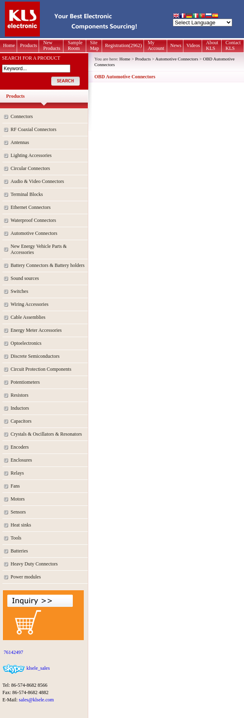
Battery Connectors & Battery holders (48, 265)
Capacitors (21, 421)
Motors (18, 499)
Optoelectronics (26, 343)
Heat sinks (21, 525)
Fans (15, 486)
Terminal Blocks (27, 194)
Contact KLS (233, 45)
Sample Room (75, 45)
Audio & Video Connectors (37, 181)
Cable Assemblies (28, 317)
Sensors (18, 512)
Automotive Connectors (34, 233)
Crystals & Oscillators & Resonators (46, 434)
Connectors (22, 116)
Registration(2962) (123, 45)
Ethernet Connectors (30, 207)
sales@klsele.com (36, 700)
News (175, 45)
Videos (193, 45)
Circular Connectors (30, 168)
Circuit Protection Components (41, 369)
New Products (51, 45)
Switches (19, 291)
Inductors (20, 408)
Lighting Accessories (31, 155)
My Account (156, 45)
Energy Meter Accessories (36, 330)
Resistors (19, 395)
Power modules (26, 577)
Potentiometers (25, 382)
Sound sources (25, 278)
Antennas (20, 142)
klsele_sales (37, 668)
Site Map (94, 45)
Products (28, 45)
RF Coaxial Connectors (34, 129)
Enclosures (21, 460)
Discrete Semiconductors (35, 356)
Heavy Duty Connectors (34, 564)
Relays (17, 473)
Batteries (19, 551)
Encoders (20, 447)
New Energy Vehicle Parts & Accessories (39, 249)
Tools (16, 538)
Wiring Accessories (29, 304)
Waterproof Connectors (33, 220)
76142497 (12, 652)
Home (9, 45)
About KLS (212, 45)
